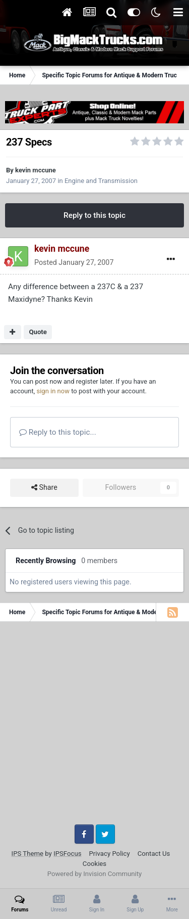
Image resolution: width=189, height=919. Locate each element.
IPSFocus (67, 853)
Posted (73, 262)
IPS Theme (27, 853)
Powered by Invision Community (94, 874)
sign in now (53, 391)
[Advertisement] (94, 726)
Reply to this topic (94, 215)
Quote (38, 332)
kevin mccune (35, 170)
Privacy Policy (109, 853)
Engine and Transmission (101, 181)
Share (44, 487)
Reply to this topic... (57, 432)
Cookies (94, 863)
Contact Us (154, 853)
